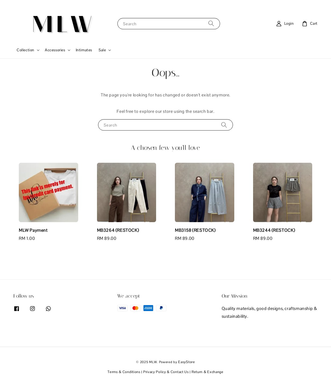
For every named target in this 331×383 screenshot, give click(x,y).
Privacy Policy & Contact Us (166, 372)
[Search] (211, 23)
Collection (25, 50)
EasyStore (186, 362)
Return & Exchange (208, 372)
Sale (102, 50)
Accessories (55, 50)
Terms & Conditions (124, 372)
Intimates (84, 50)
